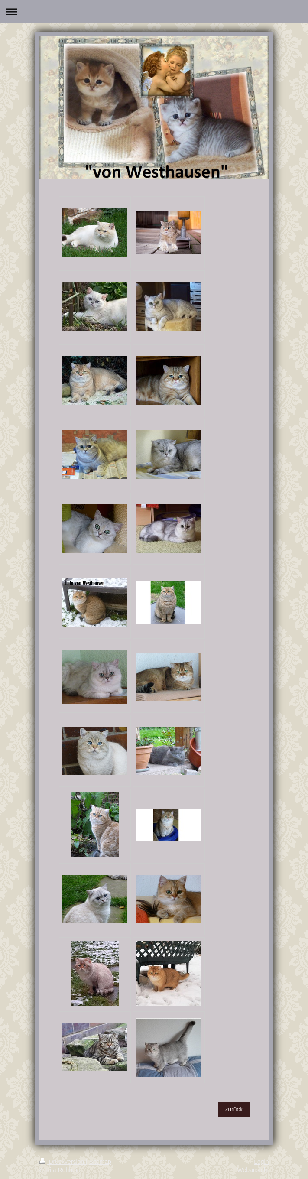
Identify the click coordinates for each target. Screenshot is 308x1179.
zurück (234, 1109)
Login (261, 1161)
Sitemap (100, 1161)
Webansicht (253, 1169)
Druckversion (62, 1161)
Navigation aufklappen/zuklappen (154, 11)
